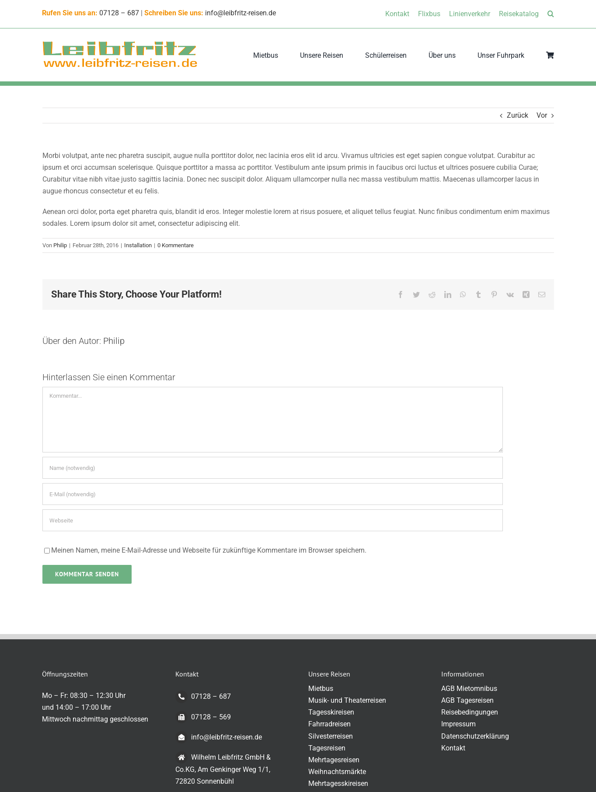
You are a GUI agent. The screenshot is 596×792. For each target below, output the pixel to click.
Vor (542, 115)
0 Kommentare (175, 245)
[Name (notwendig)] (272, 468)
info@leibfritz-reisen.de (240, 13)
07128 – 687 (119, 13)
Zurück (517, 115)
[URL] (272, 520)
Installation (138, 245)
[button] (550, 14)
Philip (60, 245)
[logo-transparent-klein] (120, 43)
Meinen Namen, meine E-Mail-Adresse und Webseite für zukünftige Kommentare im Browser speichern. (208, 550)
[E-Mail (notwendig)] (272, 494)
